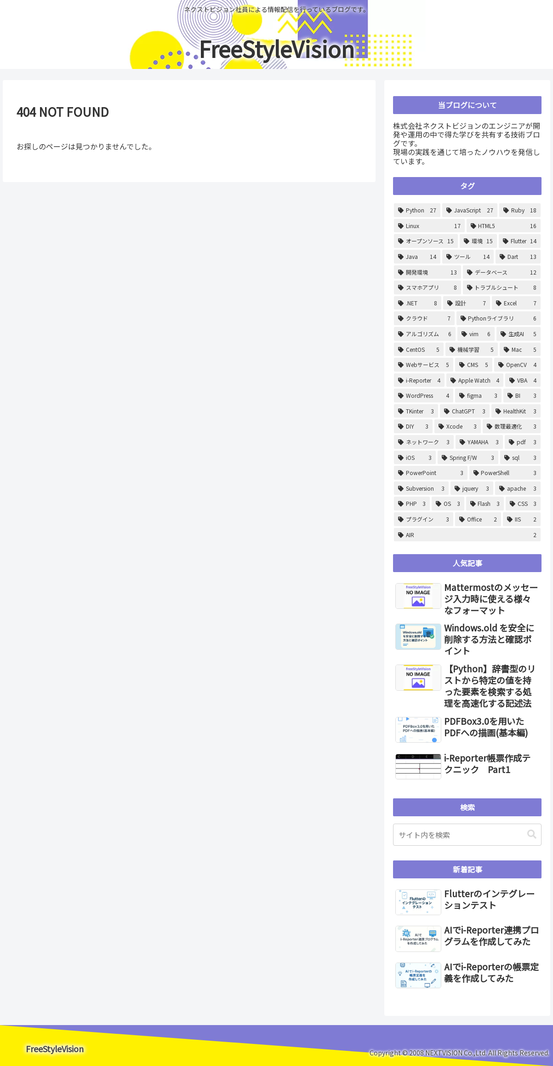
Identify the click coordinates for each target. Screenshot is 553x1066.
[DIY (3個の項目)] (413, 426)
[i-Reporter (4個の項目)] (419, 380)
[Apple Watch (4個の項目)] (475, 380)
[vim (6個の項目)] (476, 334)
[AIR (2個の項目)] (467, 535)
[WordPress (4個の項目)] (423, 395)
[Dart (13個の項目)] (518, 257)
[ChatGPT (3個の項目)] (465, 411)
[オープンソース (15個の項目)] (426, 241)
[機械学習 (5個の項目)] (471, 349)
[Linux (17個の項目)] (429, 226)
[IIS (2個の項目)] (522, 519)
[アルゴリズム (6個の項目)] (425, 334)
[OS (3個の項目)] (448, 503)
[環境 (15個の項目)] (478, 241)
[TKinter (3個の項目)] (416, 411)
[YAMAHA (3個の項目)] (479, 442)
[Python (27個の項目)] (417, 210)
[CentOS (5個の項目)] (419, 349)
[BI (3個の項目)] (522, 395)
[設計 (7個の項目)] (466, 303)
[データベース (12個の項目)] (502, 272)
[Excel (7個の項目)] (516, 303)
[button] (532, 834)
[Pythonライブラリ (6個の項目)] (498, 318)
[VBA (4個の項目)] (523, 380)
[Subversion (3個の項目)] (421, 488)
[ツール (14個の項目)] (467, 257)
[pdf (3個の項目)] (523, 442)
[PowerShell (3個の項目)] (505, 473)
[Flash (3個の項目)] (485, 503)
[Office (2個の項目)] (478, 519)
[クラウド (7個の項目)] (424, 318)
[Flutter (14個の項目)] (520, 241)
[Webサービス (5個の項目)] (423, 365)
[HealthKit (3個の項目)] (516, 411)
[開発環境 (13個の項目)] (427, 272)
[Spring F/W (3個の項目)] (468, 457)
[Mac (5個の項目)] (520, 349)
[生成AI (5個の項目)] (518, 334)
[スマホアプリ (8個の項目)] (427, 287)
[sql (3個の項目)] (520, 457)
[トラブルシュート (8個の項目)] (502, 287)
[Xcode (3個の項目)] (457, 426)
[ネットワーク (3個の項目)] (424, 442)
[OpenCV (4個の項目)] (517, 365)
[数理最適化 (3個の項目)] (512, 426)
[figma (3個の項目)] (478, 395)
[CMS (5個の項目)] (473, 365)
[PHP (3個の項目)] (412, 503)
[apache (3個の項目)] (518, 488)
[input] (467, 835)
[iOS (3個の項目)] (415, 457)
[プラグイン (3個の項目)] (423, 519)
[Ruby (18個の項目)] (520, 210)
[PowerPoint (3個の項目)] (430, 473)
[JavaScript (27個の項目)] (469, 210)
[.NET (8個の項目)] (417, 303)
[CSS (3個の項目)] (523, 503)
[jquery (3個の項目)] (471, 488)
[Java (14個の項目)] (417, 257)
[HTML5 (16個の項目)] (504, 226)
